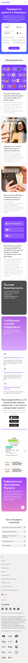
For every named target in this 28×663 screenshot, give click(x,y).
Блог (2, 557)
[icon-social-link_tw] (18, 609)
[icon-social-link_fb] (2, 609)
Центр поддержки (5, 564)
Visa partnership (5, 575)
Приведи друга (5, 568)
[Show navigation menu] (25, 2)
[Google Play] (14, 421)
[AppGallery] (14, 425)
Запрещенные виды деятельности (9, 590)
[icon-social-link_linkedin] (14, 609)
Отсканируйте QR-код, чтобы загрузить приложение (14, 429)
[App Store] (14, 417)
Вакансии (3, 571)
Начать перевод (14, 48)
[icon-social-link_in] (6, 609)
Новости (3, 560)
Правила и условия (6, 582)
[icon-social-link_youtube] (10, 609)
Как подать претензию (7, 586)
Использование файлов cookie (8, 579)
